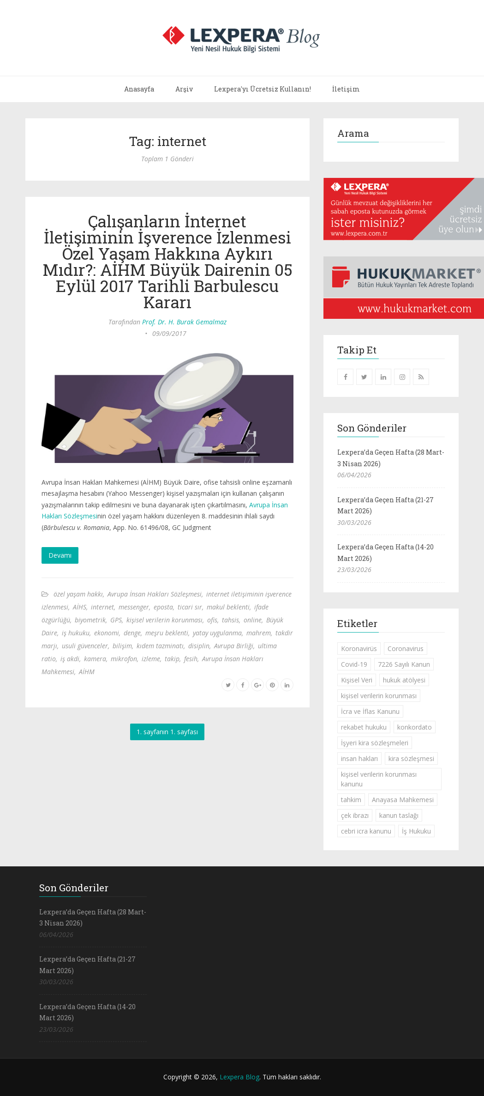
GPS (116, 619)
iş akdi (69, 658)
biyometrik (90, 619)
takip (172, 658)
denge (132, 632)
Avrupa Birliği (233, 645)
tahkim (351, 799)
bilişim (122, 645)
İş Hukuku (416, 831)
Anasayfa (139, 89)
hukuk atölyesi (404, 680)
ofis (212, 619)
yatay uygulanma (217, 632)
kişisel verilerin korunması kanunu (379, 779)
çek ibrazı (355, 815)
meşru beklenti (166, 632)
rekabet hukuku (364, 727)
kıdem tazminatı (160, 645)
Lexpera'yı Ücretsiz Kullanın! (262, 89)
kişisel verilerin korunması (164, 619)
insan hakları (359, 758)
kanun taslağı (398, 815)
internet (102, 607)
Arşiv (184, 89)
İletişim (346, 89)
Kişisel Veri (356, 680)
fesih (190, 658)
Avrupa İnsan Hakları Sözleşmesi (155, 594)
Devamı (60, 555)
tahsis (230, 619)
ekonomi (106, 632)
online (253, 619)
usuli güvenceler (85, 645)
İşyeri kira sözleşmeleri (374, 742)
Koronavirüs (359, 648)
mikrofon (124, 658)
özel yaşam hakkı (78, 594)
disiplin (198, 645)
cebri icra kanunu (366, 831)
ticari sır (190, 607)
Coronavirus (406, 648)
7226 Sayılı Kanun (404, 664)
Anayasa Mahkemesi (403, 799)
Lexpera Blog (239, 1076)
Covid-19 (354, 664)
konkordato (414, 727)
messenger (134, 607)
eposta (163, 607)
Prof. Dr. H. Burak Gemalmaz (184, 321)
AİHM (87, 671)
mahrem (258, 632)
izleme (151, 658)
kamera (95, 658)
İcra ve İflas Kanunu (370, 711)
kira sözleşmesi (411, 758)
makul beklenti (228, 607)
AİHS (79, 607)
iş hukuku (76, 632)
